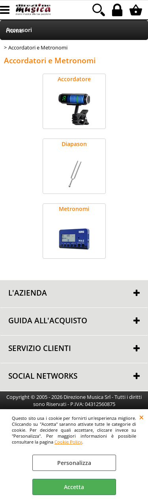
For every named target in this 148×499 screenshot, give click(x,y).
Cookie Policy (68, 442)
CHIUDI (141, 417)
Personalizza (74, 463)
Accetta (74, 487)
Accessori (19, 30)
